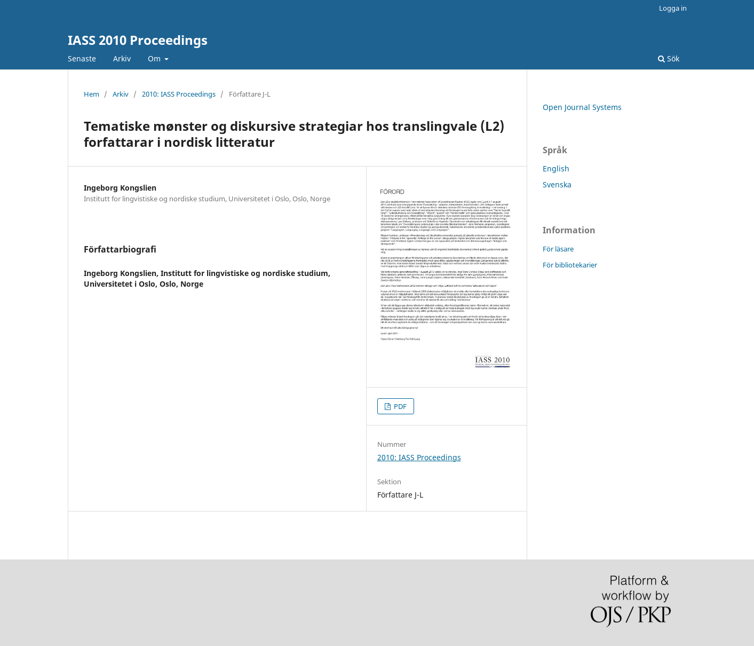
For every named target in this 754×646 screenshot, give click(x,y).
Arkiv (122, 58)
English (556, 168)
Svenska (557, 184)
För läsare (558, 249)
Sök (668, 58)
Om (155, 58)
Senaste (82, 58)
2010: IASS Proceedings (179, 94)
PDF (399, 406)
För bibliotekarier (570, 265)
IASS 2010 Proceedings (138, 40)
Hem (91, 94)
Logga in (673, 8)
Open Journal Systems (582, 107)
